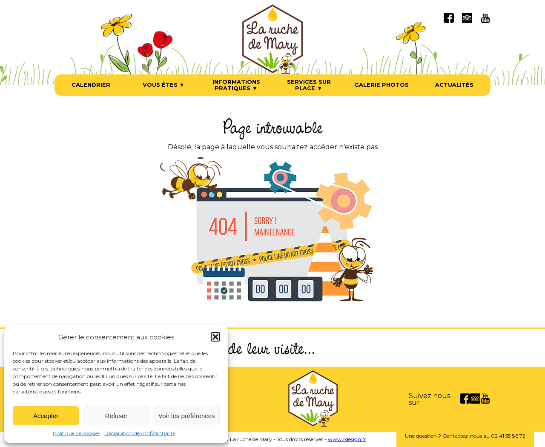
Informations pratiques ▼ (236, 85)
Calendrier (91, 85)
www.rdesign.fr (347, 439)
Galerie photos (381, 85)
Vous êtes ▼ (164, 85)
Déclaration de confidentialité (139, 433)
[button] (215, 337)
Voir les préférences (186, 415)
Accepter (45, 415)
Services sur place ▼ (309, 85)
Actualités (454, 85)
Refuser (116, 415)
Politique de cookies (76, 433)
